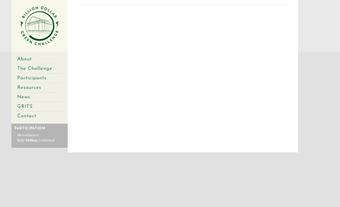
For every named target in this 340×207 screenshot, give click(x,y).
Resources (29, 87)
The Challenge (34, 68)
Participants (31, 78)
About (24, 59)
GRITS (25, 106)
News (23, 97)
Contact (26, 116)
